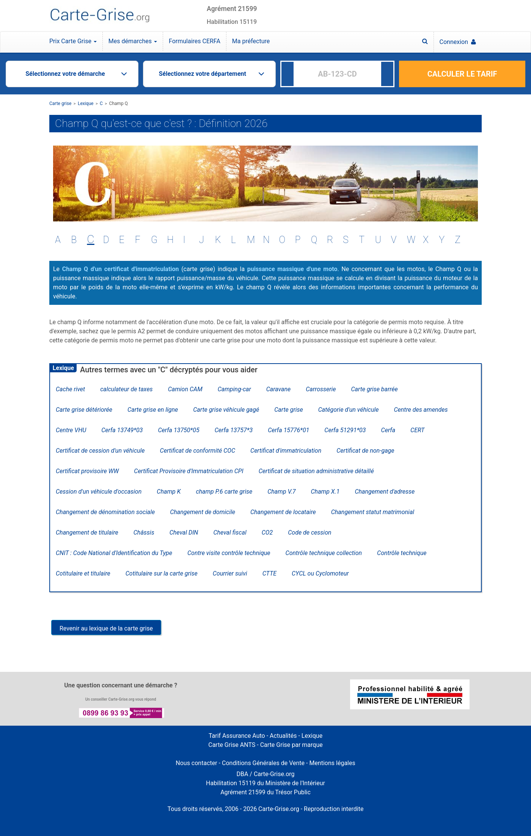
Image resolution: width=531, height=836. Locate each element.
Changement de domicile (202, 512)
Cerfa (388, 430)
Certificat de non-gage (365, 450)
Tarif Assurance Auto (237, 735)
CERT (417, 430)
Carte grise (60, 103)
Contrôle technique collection (324, 553)
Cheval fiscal (229, 532)
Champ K (169, 491)
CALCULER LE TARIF (462, 73)
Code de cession (309, 532)
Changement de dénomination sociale (105, 512)
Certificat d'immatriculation (285, 450)
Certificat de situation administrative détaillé (316, 471)
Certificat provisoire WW (87, 471)
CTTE (269, 573)
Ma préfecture (251, 41)
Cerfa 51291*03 (345, 430)
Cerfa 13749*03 (122, 430)
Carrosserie (321, 389)
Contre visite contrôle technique (228, 553)
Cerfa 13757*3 (234, 430)
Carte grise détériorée (84, 409)
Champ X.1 (325, 491)
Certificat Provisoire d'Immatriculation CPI (188, 471)
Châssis (144, 532)
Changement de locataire (283, 512)
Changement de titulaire (87, 532)
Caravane (278, 389)
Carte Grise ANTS (231, 744)
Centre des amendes (421, 409)
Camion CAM (185, 389)
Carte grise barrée (374, 389)
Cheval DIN (184, 532)
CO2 (267, 532)
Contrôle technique (401, 553)
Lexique (86, 103)
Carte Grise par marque (291, 744)
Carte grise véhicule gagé (226, 409)
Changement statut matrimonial (372, 512)
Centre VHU (71, 430)
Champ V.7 (281, 491)
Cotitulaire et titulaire (83, 573)
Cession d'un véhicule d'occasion (98, 491)
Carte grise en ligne (152, 409)
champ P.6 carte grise (224, 491)
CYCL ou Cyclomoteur (320, 573)
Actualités (283, 735)
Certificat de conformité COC (197, 450)
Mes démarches (132, 41)
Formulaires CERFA (194, 41)
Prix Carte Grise (73, 41)
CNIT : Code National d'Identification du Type (114, 553)
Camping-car (234, 389)
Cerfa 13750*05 (178, 430)
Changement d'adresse (385, 491)
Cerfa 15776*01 (288, 430)
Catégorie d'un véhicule (348, 409)
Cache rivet (70, 389)
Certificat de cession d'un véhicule (100, 450)
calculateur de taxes (126, 389)
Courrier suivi (230, 573)
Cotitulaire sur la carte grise (162, 573)
